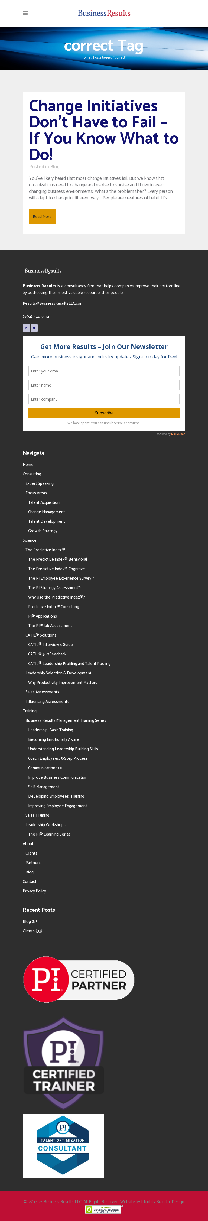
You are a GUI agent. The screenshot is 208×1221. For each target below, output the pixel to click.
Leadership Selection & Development (58, 673)
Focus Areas (36, 493)
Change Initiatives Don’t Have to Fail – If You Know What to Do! (104, 130)
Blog (55, 167)
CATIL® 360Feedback (47, 654)
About (28, 843)
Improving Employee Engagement (57, 806)
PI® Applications (42, 616)
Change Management (46, 512)
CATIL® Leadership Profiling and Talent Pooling (69, 663)
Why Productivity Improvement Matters (62, 682)
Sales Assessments (42, 692)
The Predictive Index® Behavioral (57, 559)
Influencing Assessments (47, 701)
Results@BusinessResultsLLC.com (53, 303)
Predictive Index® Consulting (53, 606)
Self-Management (43, 787)
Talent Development (46, 521)
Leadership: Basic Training (50, 730)
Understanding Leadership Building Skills (63, 749)
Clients (31, 853)
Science (30, 540)
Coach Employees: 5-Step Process (58, 758)
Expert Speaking (39, 483)
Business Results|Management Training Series (65, 720)
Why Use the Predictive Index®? (56, 597)
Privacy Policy (34, 891)
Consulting (32, 474)
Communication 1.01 (45, 768)
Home (86, 57)
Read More (42, 216)
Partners (33, 862)
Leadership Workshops (45, 824)
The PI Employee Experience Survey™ (61, 578)
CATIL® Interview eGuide (50, 644)
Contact (30, 881)
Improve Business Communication (57, 777)
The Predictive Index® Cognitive (56, 569)
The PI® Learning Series (49, 834)
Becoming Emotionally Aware (53, 739)
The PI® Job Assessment (50, 625)
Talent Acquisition (44, 502)
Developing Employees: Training (56, 796)
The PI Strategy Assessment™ (54, 587)
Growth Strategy (42, 531)
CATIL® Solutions (40, 635)
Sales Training (37, 815)
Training (30, 711)
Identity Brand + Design (162, 1202)
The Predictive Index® (45, 550)
